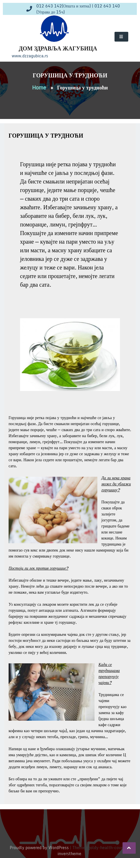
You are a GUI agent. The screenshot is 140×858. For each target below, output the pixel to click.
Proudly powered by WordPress (40, 847)
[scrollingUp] (129, 848)
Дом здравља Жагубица (58, 48)
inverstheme (69, 853)
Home (39, 87)
